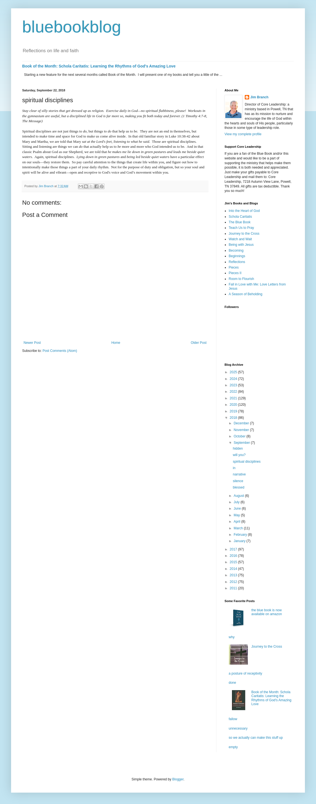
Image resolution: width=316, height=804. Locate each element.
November (242, 430)
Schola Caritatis (240, 217)
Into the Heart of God (244, 211)
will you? (239, 455)
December (242, 423)
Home (115, 343)
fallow (233, 719)
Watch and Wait (240, 239)
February (241, 535)
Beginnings (237, 256)
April (237, 522)
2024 (234, 379)
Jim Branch (259, 97)
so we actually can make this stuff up (256, 738)
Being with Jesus (241, 245)
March (239, 528)
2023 (234, 385)
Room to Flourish (241, 279)
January (240, 541)
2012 (234, 582)
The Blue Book (240, 222)
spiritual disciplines (247, 462)
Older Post (199, 343)
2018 (234, 418)
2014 (234, 569)
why (232, 637)
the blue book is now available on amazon (266, 612)
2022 (234, 392)
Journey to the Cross (244, 234)
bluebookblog (71, 26)
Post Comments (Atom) (59, 351)
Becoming (236, 250)
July (237, 502)
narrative (239, 474)
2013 (234, 575)
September (242, 443)
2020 (234, 405)
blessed (238, 487)
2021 (234, 398)
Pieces (234, 267)
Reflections (237, 262)
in (234, 468)
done (232, 683)
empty (233, 747)
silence (238, 481)
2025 (234, 372)
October (240, 436)
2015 (234, 562)
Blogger (178, 779)
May (237, 515)
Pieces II (235, 273)
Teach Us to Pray (241, 228)
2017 (234, 549)
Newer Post (32, 343)
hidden (238, 448)
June (238, 508)
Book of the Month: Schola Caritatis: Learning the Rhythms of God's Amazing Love (98, 66)
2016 (234, 556)
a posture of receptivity (245, 673)
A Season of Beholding (245, 294)
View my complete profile (243, 134)
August (239, 496)
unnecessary (238, 728)
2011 (234, 588)
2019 (234, 411)
